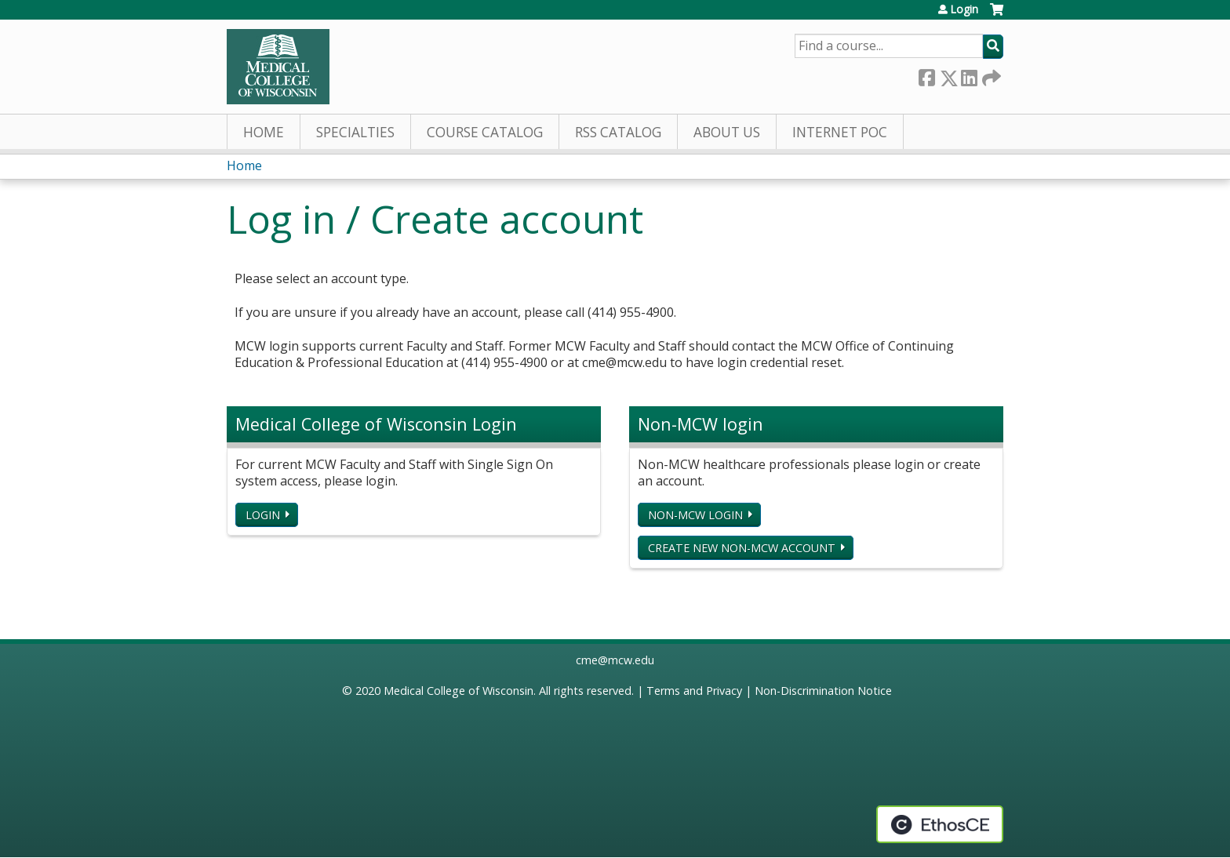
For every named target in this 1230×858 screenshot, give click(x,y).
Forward (990, 75)
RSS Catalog (618, 132)
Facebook (926, 75)
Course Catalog (485, 132)
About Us (726, 132)
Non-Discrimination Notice (823, 690)
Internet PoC (839, 132)
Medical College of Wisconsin (458, 690)
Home (263, 132)
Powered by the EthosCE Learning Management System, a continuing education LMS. (939, 824)
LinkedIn (969, 75)
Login (964, 9)
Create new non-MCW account (741, 547)
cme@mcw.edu (615, 660)
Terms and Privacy (694, 690)
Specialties (355, 132)
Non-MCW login (695, 514)
